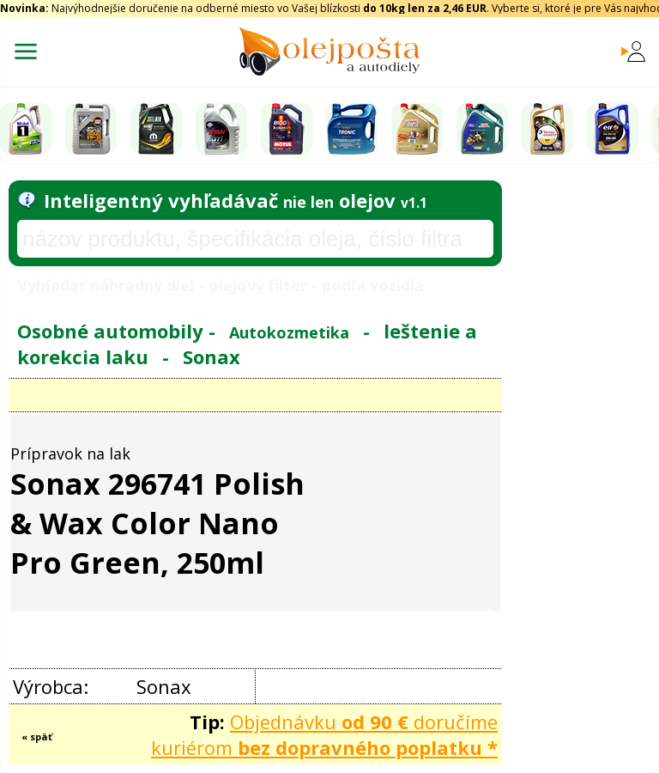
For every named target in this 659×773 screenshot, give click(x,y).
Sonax (211, 356)
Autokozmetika (289, 332)
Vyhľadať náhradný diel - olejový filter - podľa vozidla (220, 285)
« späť (36, 736)
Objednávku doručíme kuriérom (324, 734)
